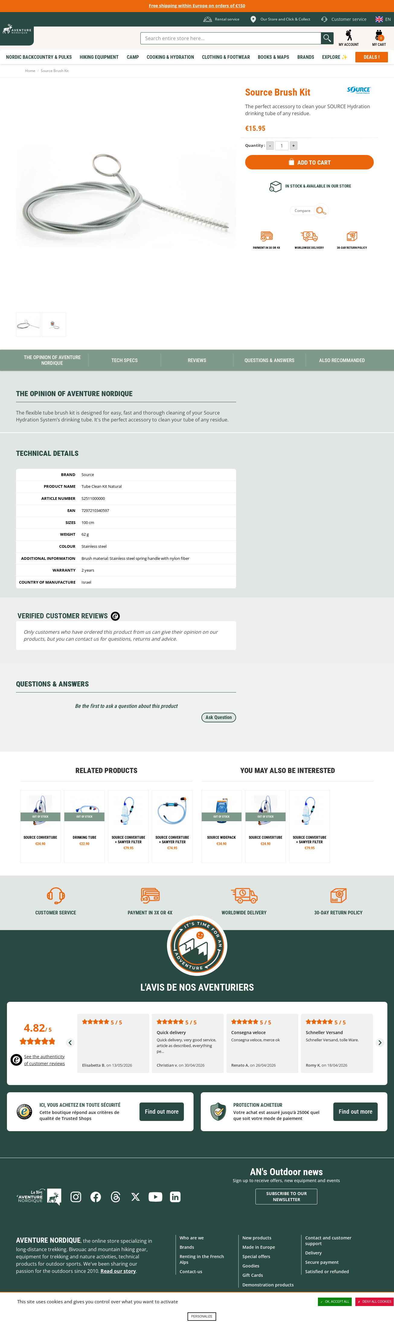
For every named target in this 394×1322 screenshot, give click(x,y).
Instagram (75, 1197)
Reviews (197, 360)
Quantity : (255, 145)
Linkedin (175, 1197)
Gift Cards (252, 1275)
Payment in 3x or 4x (266, 247)
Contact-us (191, 1271)
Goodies (250, 1266)
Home (30, 70)
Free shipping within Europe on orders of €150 (197, 5)
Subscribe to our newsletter (286, 1196)
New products (256, 1238)
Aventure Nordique (48, 1240)
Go (327, 38)
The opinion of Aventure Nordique (52, 360)
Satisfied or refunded (327, 1271)
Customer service (55, 913)
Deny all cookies (375, 1302)
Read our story (118, 1271)
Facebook (95, 1197)
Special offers (256, 1256)
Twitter (135, 1197)
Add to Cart (314, 162)
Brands (187, 1247)
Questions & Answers (269, 360)
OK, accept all (334, 1302)
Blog (39, 1197)
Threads (115, 1197)
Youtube (155, 1197)
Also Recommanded (342, 360)
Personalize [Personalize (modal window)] (201, 1316)
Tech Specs (124, 360)
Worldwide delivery (309, 247)
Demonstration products (268, 1285)
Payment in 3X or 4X (150, 913)
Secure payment (322, 1262)
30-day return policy (352, 247)
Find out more (161, 1111)
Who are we (192, 1238)
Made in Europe (258, 1247)
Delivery (313, 1253)
